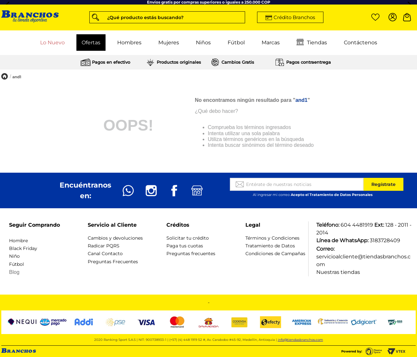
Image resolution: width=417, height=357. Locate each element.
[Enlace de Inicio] (4, 76)
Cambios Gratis (237, 62)
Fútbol (236, 42)
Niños (203, 42)
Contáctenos (360, 42)
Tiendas (312, 43)
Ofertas (91, 42)
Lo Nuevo (52, 42)
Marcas (271, 42)
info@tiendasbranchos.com (300, 340)
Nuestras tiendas (338, 272)
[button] (167, 17)
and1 (16, 76)
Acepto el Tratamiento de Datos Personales (332, 194)
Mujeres (168, 42)
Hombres (129, 42)
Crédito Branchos (294, 17)
